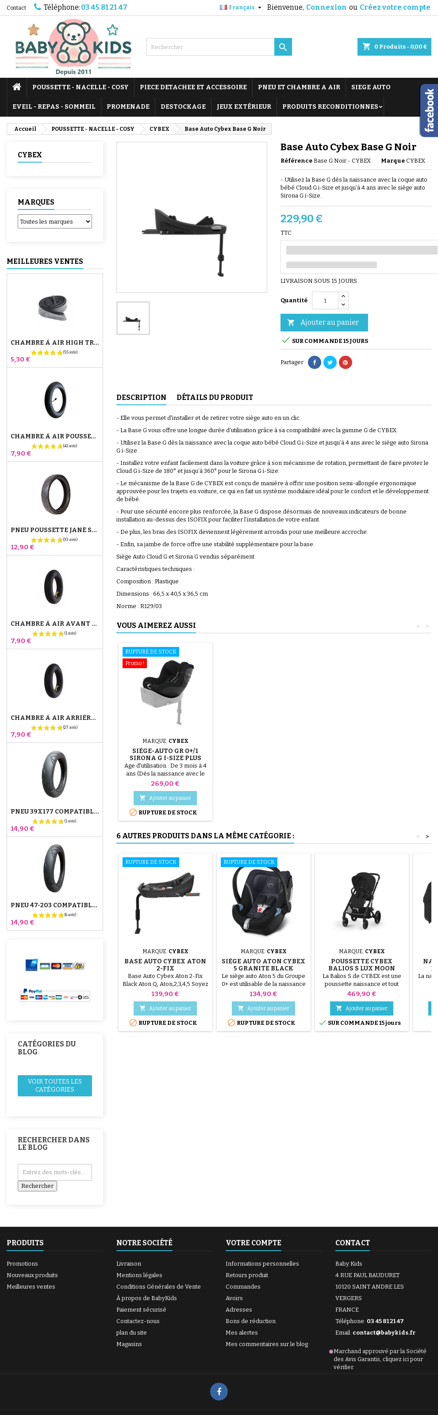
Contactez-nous (138, 1321)
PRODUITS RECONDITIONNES (330, 106)
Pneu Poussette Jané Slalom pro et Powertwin (55, 530)
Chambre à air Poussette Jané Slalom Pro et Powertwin (55, 436)
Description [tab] (141, 397)
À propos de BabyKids (146, 1298)
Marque (393, 160)
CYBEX (30, 155)
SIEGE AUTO (371, 87)
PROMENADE (128, 106)
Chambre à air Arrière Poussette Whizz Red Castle (55, 718)
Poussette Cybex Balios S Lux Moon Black (361, 968)
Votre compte (253, 1243)
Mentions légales (139, 1275)
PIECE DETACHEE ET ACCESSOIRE (193, 87)
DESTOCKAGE (183, 106)
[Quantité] (325, 300)
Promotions (22, 1263)
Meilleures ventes (31, 1286)
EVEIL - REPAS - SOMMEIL (54, 106)
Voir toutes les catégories (55, 1085)
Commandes (243, 1286)
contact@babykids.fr (384, 1332)
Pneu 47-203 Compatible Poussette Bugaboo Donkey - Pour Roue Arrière (55, 905)
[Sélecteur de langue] (242, 7)
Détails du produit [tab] (215, 397)
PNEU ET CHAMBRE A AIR (299, 87)
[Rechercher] (219, 47)
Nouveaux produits (32, 1275)
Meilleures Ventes (45, 261)
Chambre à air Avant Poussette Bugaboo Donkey (55, 624)
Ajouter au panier (323, 322)
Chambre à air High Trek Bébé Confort (55, 342)
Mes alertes (242, 1332)
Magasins (129, 1344)
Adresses (239, 1309)
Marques (36, 202)
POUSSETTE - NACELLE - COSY (80, 87)
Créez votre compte (395, 7)
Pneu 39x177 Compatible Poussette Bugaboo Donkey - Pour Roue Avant (55, 811)
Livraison (128, 1263)
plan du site (131, 1332)
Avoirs (234, 1298)
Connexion (326, 7)
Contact (16, 8)
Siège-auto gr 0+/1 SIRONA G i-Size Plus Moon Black (165, 758)
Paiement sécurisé (141, 1309)
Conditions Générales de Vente (158, 1286)
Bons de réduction (251, 1321)
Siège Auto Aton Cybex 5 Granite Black (263, 965)
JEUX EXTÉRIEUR (244, 106)
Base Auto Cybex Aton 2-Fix (165, 965)
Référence (296, 160)
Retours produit (247, 1275)
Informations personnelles (262, 1263)
